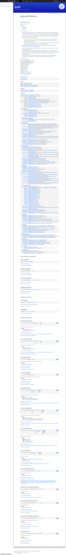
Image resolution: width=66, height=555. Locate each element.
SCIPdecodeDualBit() (55, 423)
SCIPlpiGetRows (30, 152)
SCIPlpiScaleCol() (29, 482)
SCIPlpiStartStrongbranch (32, 170)
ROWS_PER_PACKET (26, 86)
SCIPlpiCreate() (32, 481)
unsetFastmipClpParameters (32, 107)
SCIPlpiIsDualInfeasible (31, 197)
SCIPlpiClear (30, 135)
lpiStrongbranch (30, 172)
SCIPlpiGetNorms (30, 235)
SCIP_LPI (35, 103)
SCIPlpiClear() (28, 481)
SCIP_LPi (24, 78)
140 (25, 332)
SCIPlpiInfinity (30, 247)
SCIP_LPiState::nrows (33, 423)
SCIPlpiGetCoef (30, 164)
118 (25, 282)
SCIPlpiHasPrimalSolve (31, 114)
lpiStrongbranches (31, 174)
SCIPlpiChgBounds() (38, 480)
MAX (32, 352)
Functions (58, 13)
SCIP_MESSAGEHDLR (40, 119)
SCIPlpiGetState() (27, 335)
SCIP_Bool (25, 114)
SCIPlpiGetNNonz (30, 149)
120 (25, 291)
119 (25, 313)
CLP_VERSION (25, 83)
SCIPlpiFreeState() (27, 465)
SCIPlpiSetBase (30, 216)
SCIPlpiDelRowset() (53, 481)
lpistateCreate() (27, 369)
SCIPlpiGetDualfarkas (31, 210)
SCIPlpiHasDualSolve (31, 115)
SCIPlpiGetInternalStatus (32, 205)
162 (25, 350)
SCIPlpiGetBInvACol (31, 223)
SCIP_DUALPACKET (26, 90)
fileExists (29, 250)
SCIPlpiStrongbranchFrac (32, 176)
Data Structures (50, 13)
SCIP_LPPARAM (40, 241)
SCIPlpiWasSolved (31, 186)
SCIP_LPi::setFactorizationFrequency (36, 497)
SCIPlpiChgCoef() (43, 480)
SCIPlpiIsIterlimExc (31, 203)
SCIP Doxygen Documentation (6, 6)
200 (25, 381)
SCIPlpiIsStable (30, 200)
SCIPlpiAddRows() (37, 46)
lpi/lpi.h (26, 71)
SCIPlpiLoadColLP (31, 123)
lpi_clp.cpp (26, 58)
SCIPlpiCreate (30, 119)
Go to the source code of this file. (25, 74)
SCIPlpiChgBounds (31, 136)
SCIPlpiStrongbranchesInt (32, 182)
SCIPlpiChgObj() (48, 480)
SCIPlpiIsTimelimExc (31, 204)
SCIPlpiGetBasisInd (31, 217)
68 (25, 263)
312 (25, 509)
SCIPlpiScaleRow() (34, 482)
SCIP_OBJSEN (30, 120)
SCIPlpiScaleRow (30, 143)
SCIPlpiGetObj (30, 160)
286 (25, 477)
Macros (53, 13)
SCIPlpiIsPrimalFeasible (31, 193)
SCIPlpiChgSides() (23, 481)
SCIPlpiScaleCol (30, 144)
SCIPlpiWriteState (30, 232)
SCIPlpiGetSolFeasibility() (28, 274)
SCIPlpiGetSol (30, 207)
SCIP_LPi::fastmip (32, 526)
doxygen (36, 551)
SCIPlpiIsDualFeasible (31, 198)
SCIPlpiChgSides (30, 137)
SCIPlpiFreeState (30, 229)
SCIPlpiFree (30, 121)
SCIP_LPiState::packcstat (39, 423)
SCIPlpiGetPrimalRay (31, 209)
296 (25, 495)
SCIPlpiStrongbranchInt (31, 180)
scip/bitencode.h (27, 72)
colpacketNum (30, 97)
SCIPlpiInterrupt (30, 244)
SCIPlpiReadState (30, 231)
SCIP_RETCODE (25, 101)
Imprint (27, 552)
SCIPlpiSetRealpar (31, 243)
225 (25, 421)
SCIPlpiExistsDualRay (31, 194)
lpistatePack (30, 99)
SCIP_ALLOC (46, 352)
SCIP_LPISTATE (34, 99)
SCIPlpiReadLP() (27, 543)
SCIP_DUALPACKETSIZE (34, 85)
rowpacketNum (30, 98)
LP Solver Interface (22, 17)
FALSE (29, 526)
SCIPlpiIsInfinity (30, 248)
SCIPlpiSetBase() (39, 482)
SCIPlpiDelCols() (37, 481)
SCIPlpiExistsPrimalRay (31, 188)
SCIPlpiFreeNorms (31, 237)
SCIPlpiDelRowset (30, 134)
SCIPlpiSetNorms (30, 236)
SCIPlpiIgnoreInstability (31, 158)
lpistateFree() (32, 369)
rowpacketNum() (27, 293)
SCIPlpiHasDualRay (31, 195)
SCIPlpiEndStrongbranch (32, 171)
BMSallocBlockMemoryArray (35, 445)
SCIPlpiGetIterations (31, 211)
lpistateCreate (30, 101)
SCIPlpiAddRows (30, 131)
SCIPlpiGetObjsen (30, 159)
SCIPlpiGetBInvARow (31, 221)
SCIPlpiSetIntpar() (27, 512)
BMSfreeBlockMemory (27, 463)
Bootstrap (20, 553)
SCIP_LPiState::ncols (27, 423)
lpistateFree (30, 102)
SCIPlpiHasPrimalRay (31, 189)
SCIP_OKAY (51, 352)
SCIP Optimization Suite (12, 1)
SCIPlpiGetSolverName (31, 109)
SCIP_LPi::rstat (37, 352)
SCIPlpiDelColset (30, 130)
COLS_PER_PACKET (26, 85)
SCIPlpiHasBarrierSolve (31, 116)
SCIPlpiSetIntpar (30, 241)
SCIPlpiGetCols (30, 150)
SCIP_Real (51, 123)
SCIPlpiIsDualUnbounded (32, 196)
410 (25, 524)
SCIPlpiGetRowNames (31, 156)
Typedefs (55, 13)
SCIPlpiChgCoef (30, 139)
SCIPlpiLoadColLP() (25, 46)
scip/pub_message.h (27, 73)
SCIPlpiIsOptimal (30, 199)
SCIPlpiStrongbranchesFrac (32, 178)
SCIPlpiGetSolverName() (28, 265)
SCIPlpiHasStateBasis (31, 230)
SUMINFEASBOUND (26, 84)
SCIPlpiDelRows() (47, 481)
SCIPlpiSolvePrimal (31, 166)
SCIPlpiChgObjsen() (54, 480)
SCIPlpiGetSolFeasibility (31, 187)
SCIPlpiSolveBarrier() (45, 482)
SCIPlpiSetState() (33, 335)
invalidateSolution (30, 103)
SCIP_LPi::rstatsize (41, 352)
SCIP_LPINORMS (48, 235)
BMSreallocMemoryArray (27, 352)
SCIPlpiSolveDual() (51, 482)
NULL (33, 352)
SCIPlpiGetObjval (30, 206)
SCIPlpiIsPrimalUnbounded (32, 190)
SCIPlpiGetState (30, 225)
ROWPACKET (32, 91)
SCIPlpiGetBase (30, 215)
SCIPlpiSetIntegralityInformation (33, 113)
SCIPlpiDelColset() (42, 481)
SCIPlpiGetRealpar (31, 242)
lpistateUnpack (30, 100)
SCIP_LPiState (25, 79)
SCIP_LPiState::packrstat (47, 423)
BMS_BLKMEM (43, 101)
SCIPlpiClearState (30, 228)
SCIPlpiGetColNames (31, 154)
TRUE (28, 541)
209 (25, 401)
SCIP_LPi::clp (26, 497)
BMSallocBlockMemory (27, 445)
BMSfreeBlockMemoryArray (34, 463)
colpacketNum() (41, 445)
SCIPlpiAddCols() (31, 46)
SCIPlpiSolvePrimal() (24, 483)
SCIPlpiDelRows (30, 133)
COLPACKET (32, 90)
